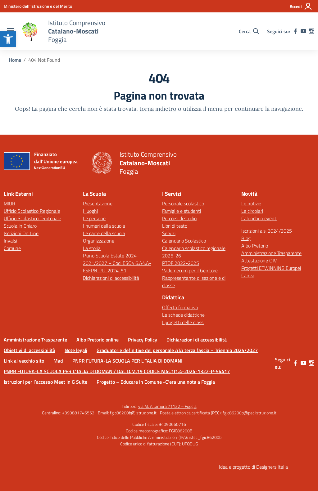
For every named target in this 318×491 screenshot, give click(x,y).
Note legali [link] (76, 350)
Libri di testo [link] (174, 226)
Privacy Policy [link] (142, 339)
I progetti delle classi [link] (183, 322)
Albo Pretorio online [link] (97, 339)
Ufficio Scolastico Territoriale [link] (32, 218)
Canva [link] (247, 275)
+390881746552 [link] (78, 412)
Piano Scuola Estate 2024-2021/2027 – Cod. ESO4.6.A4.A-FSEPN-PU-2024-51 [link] (117, 263)
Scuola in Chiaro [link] (20, 226)
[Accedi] (301, 6)
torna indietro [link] (157, 108)
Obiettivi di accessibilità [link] (29, 350)
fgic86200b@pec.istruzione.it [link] (249, 412)
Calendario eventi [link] (259, 218)
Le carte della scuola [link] (104, 233)
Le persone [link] (94, 218)
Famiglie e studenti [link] (181, 211)
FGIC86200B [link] (181, 430)
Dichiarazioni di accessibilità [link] (111, 278)
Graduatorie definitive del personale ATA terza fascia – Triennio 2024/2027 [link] (177, 350)
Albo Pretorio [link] (254, 245)
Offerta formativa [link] (180, 307)
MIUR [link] (9, 203)
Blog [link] (246, 238)
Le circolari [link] (252, 211)
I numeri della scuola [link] (104, 226)
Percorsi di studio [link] (179, 218)
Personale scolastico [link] (183, 203)
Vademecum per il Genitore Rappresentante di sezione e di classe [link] (193, 278)
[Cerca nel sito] (249, 31)
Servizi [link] (168, 233)
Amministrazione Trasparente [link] (271, 253)
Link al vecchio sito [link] (24, 360)
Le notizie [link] (251, 203)
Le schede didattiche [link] (183, 315)
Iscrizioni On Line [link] (21, 233)
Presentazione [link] (97, 203)
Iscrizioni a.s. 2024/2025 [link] (266, 230)
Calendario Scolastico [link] (184, 240)
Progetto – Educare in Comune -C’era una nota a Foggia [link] (156, 382)
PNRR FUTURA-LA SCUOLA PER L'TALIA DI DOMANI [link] (127, 360)
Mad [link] (58, 360)
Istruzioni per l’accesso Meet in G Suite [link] (45, 382)
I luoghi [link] (90, 211)
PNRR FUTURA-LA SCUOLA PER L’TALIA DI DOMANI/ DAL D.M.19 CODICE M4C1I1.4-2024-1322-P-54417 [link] (117, 371)
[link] (8, 39)
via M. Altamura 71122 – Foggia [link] (167, 406)
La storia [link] (92, 248)
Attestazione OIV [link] (259, 260)
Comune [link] (12, 248)
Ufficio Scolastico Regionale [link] (32, 211)
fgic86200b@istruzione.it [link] (133, 412)
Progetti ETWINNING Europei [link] (271, 268)
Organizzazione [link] (98, 240)
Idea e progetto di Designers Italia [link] (253, 467)
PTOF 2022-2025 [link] (180, 263)
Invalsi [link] (10, 240)
